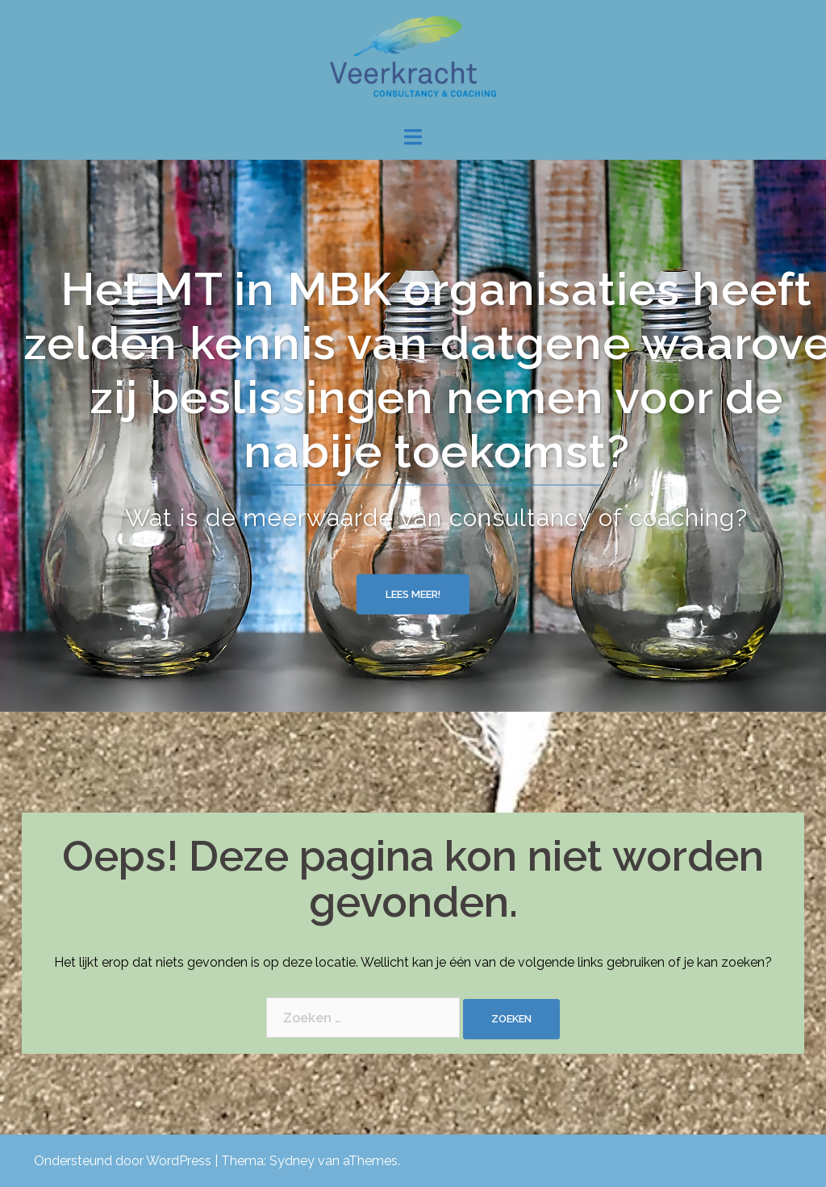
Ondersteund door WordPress (122, 1160)
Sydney (292, 1160)
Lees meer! (413, 593)
